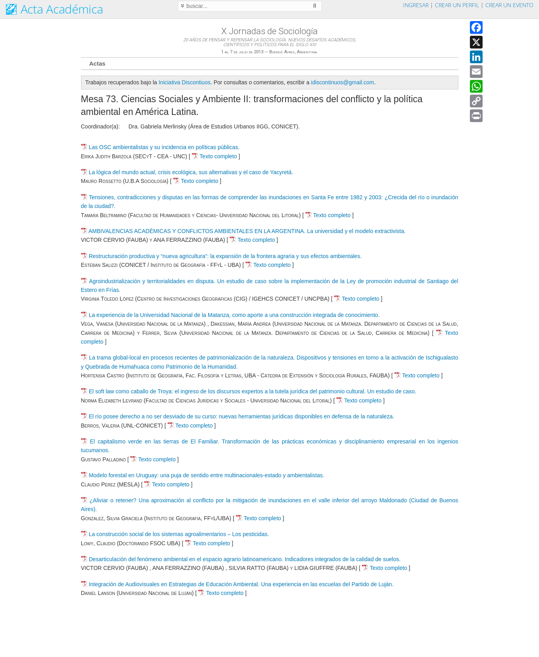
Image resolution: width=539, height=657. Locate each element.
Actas (97, 63)
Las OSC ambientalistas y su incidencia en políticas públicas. (164, 147)
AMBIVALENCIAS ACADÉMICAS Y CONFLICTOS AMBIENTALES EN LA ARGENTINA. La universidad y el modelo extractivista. (247, 231)
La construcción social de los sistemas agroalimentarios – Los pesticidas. (179, 534)
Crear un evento (509, 5)
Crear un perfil (457, 5)
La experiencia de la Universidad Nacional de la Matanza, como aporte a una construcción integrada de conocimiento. (234, 315)
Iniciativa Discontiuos (184, 82)
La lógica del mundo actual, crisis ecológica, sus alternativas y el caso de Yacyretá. (191, 172)
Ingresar (416, 5)
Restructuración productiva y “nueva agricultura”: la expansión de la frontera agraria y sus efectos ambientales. (225, 256)
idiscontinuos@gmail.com (342, 82)
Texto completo (214, 156)
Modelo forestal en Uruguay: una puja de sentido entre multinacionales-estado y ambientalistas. (206, 475)
